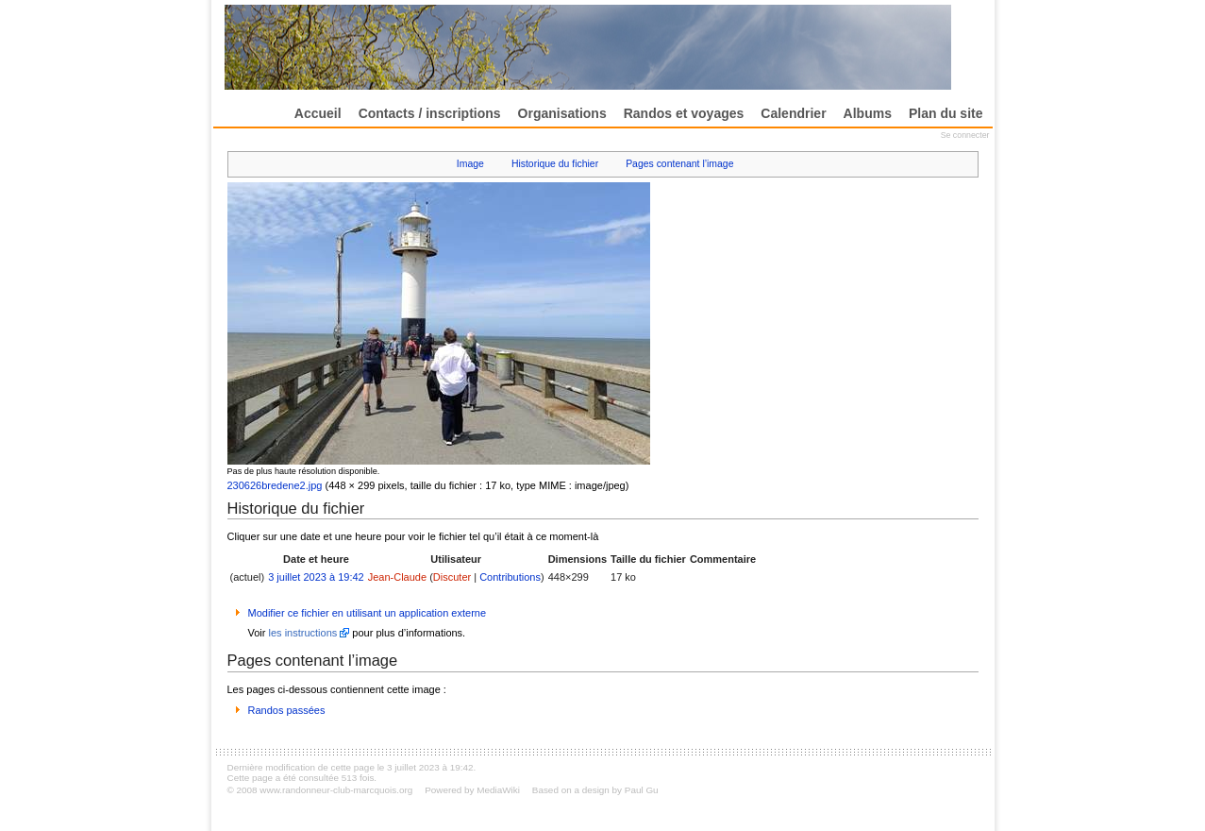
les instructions (303, 632)
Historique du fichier (554, 164)
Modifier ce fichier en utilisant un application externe (367, 613)
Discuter (452, 577)
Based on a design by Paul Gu (595, 790)
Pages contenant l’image (679, 164)
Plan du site (946, 113)
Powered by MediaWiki (472, 790)
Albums (868, 113)
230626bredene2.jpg (275, 485)
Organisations (562, 113)
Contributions (510, 577)
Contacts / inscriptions (430, 113)
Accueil (318, 113)
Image (470, 164)
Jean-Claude (397, 577)
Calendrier (793, 113)
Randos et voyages (684, 113)
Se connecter (965, 135)
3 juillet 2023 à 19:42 (316, 577)
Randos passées (287, 710)
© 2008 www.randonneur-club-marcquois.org (320, 790)
